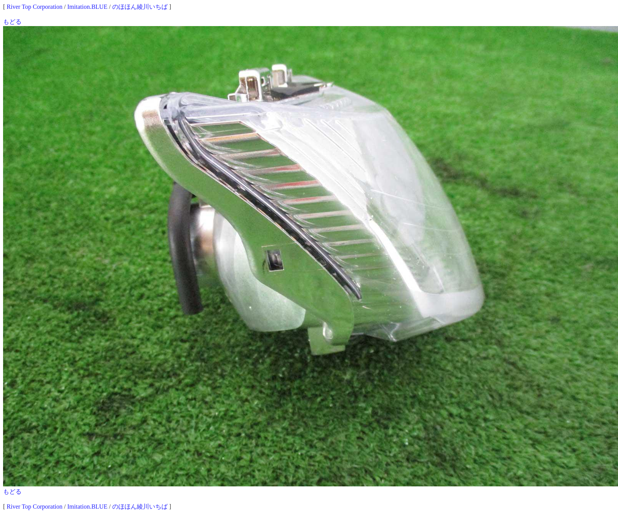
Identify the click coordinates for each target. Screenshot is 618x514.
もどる (12, 21)
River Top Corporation (34, 6)
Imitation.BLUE (87, 6)
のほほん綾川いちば (140, 6)
